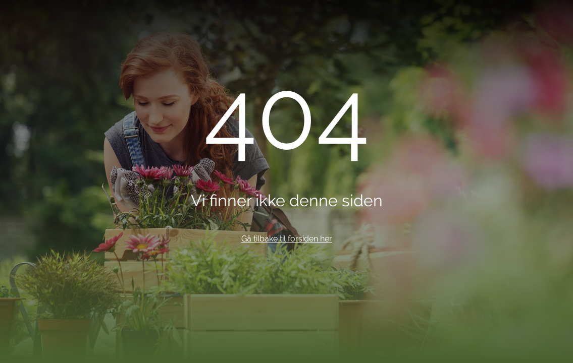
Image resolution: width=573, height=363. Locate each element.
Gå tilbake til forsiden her (286, 239)
